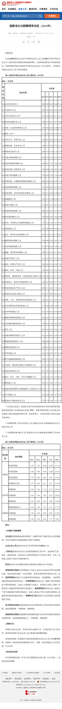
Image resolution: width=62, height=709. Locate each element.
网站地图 (18, 679)
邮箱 (53, 679)
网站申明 (37, 679)
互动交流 (54, 9)
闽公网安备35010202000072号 (48, 682)
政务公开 (22, 9)
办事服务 (43, 9)
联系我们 (46, 679)
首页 (4, 9)
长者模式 (52, 16)
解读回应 (33, 9)
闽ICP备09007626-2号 (28, 682)
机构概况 (12, 9)
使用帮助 (27, 679)
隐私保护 (9, 679)
